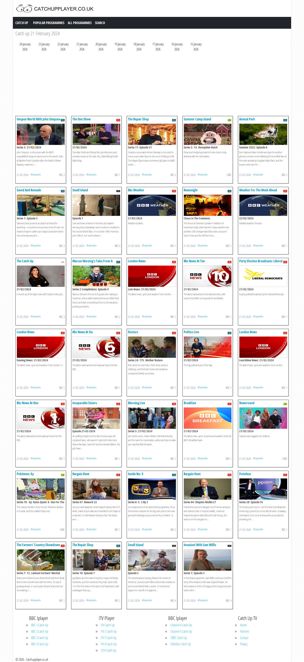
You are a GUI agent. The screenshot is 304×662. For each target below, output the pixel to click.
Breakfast (190, 403)
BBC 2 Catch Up (39, 631)
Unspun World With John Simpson (38, 119)
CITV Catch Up (108, 650)
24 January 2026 (25, 47)
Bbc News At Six (82, 332)
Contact (244, 637)
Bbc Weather (136, 190)
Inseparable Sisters (84, 403)
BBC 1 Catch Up (39, 625)
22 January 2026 (63, 47)
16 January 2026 (177, 47)
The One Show (81, 119)
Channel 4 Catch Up (181, 625)
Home (243, 625)
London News (137, 261)
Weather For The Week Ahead (258, 190)
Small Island (80, 190)
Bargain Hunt (80, 474)
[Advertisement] (142, 84)
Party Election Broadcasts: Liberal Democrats (260, 263)
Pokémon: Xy (25, 474)
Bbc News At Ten (194, 261)
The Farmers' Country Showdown (38, 544)
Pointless (245, 474)
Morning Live (136, 403)
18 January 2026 (139, 47)
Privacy (243, 644)
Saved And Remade (29, 190)
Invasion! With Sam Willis (200, 544)
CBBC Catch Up (178, 637)
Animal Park (247, 119)
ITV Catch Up (108, 625)
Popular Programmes (48, 22)
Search (100, 22)
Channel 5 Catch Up (181, 631)
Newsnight (191, 190)
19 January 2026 (120, 47)
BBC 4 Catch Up (39, 644)
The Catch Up (25, 261)
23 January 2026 (44, 47)
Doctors (133, 332)
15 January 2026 (196, 47)
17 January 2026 (158, 47)
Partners (244, 631)
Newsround (246, 403)
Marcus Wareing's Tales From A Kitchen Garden (92, 263)
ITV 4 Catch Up (109, 644)
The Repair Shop (138, 119)
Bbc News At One (27, 403)
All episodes (36, 174)
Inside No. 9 (135, 474)
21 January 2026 (82, 47)
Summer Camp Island (197, 119)
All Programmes (80, 22)
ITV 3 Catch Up (109, 637)
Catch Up (21, 22)
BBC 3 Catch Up (39, 637)
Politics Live (191, 332)
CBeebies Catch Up (180, 644)
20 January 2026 (101, 47)
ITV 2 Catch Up (109, 631)
